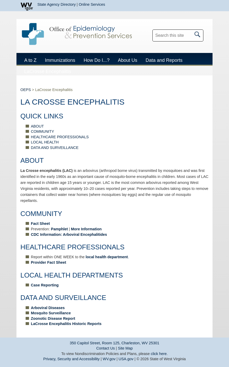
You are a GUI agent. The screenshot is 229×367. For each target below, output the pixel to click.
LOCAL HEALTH (45, 142)
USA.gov (126, 359)
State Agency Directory (56, 4)
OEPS (25, 90)
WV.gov (109, 359)
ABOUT (37, 126)
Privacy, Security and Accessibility (71, 359)
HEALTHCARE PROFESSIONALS (60, 137)
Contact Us (105, 348)
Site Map (125, 348)
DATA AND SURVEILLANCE (54, 148)
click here (159, 354)
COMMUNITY (42, 131)
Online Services (92, 4)
